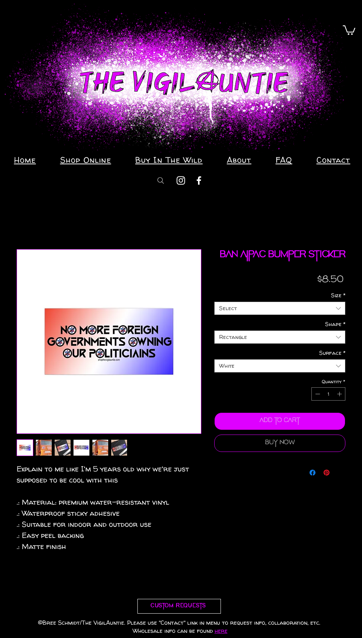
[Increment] (340, 394)
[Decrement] (317, 394)
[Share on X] (340, 472)
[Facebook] (199, 180)
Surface (332, 353)
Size (338, 295)
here (221, 631)
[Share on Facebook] (312, 472)
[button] (349, 29)
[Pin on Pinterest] (326, 472)
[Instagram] (181, 180)
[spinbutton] (328, 394)
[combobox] (279, 308)
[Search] (161, 180)
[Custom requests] (179, 606)
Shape (335, 324)
